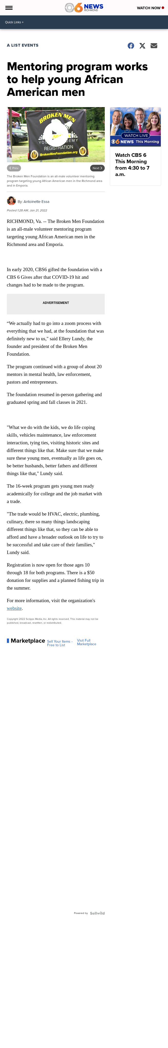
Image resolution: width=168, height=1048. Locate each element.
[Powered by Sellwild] (97, 913)
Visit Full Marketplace (86, 642)
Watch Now (150, 8)
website (14, 608)
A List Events (23, 45)
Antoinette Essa (36, 201)
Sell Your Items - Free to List (59, 643)
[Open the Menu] (8, 7)
